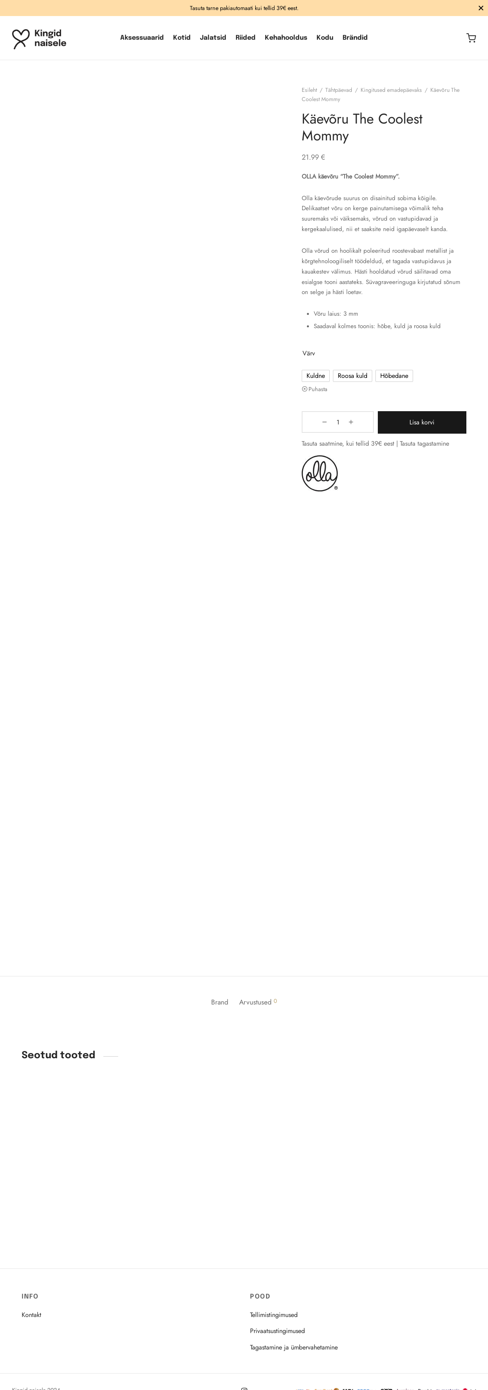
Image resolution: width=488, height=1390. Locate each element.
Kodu (325, 37)
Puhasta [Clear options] (322, 394)
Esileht (313, 95)
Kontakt (31, 1314)
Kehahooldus (286, 37)
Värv (313, 358)
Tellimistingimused (274, 1314)
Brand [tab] (218, 1007)
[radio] (320, 381)
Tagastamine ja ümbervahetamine (294, 1347)
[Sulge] (481, 8)
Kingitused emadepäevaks (395, 95)
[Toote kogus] (327, 427)
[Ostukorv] (471, 38)
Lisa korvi (409, 427)
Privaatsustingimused (277, 1330)
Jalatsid (213, 37)
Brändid (355, 37)
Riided (246, 37)
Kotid (182, 37)
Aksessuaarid (142, 37)
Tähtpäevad (343, 95)
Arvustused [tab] (260, 1007)
